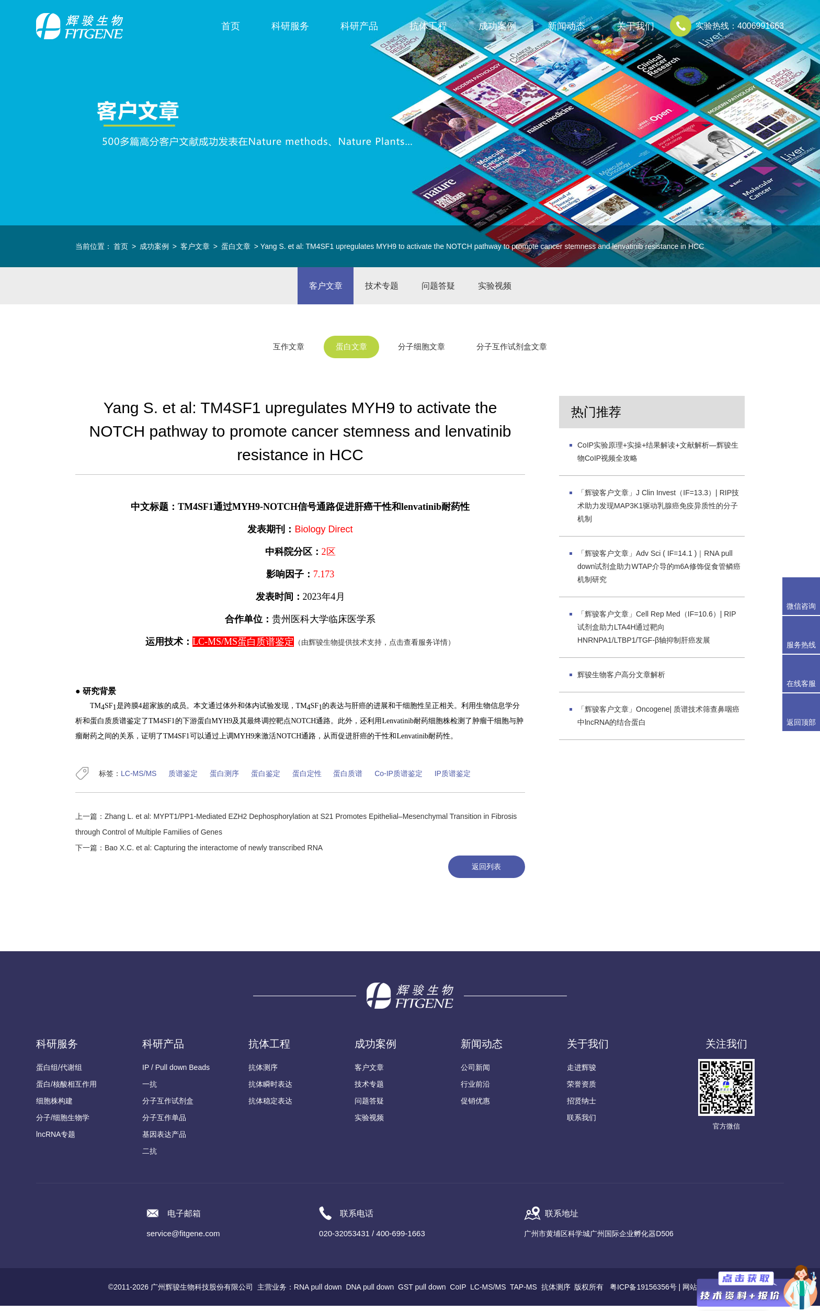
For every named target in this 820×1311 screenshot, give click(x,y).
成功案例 (154, 246)
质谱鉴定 (183, 778)
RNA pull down (318, 1292)
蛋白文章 (235, 246)
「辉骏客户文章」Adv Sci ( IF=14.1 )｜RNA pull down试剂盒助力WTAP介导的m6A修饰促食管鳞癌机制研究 (659, 571)
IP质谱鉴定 (453, 778)
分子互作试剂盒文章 (519, 352)
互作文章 (280, 352)
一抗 (149, 1089)
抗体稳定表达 (270, 1106)
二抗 (149, 1156)
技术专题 (380, 287)
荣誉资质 (581, 1089)
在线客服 (801, 683)
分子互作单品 (164, 1123)
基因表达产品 (164, 1139)
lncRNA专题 (55, 1139)
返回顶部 (801, 722)
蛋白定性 (307, 778)
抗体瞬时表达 (270, 1089)
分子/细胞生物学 (62, 1123)
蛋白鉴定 (265, 778)
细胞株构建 (54, 1106)
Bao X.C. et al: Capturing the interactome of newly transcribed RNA (214, 852)
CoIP (458, 1292)
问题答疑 (440, 287)
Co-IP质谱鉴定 (398, 778)
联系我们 (581, 1123)
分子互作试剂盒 (167, 1106)
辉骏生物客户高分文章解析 (621, 679)
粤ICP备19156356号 (643, 1292)
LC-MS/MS (138, 778)
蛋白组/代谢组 (59, 1072)
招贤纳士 (581, 1106)
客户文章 (195, 246)
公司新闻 (475, 1072)
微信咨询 (801, 606)
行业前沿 (475, 1089)
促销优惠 (475, 1106)
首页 (230, 26)
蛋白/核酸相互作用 (66, 1089)
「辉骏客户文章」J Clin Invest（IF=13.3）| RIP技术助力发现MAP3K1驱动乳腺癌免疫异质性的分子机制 (658, 510)
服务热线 (803, 635)
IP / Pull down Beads (176, 1072)
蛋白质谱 (347, 778)
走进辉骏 (581, 1072)
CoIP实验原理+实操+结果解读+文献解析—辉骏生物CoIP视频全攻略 (657, 456)
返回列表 (484, 872)
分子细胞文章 (423, 352)
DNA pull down (370, 1292)
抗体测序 (263, 1072)
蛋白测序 (224, 778)
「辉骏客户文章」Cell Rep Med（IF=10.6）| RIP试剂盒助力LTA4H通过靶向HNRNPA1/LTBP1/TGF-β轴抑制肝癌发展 (656, 631)
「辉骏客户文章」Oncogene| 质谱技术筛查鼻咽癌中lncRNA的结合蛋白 (658, 720)
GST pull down (422, 1292)
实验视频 (499, 287)
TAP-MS (523, 1292)
